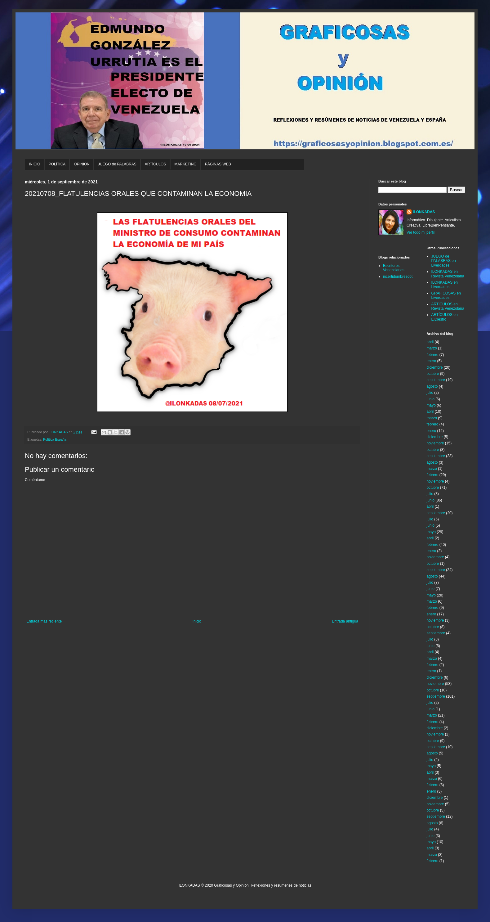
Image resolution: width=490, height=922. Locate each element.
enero (431, 361)
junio (430, 399)
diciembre (435, 367)
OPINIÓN (82, 164)
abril (430, 342)
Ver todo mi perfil (420, 232)
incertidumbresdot (397, 276)
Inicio (197, 621)
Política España (54, 439)
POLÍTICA (57, 164)
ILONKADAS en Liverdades (444, 284)
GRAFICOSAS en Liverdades (446, 295)
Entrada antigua (345, 621)
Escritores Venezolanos (393, 267)
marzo (432, 348)
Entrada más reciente (44, 621)
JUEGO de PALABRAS (117, 164)
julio (430, 392)
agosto (432, 386)
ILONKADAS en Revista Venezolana (447, 273)
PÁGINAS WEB (218, 164)
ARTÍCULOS (155, 164)
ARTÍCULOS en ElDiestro (444, 317)
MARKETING (185, 164)
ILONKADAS (424, 212)
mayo (431, 405)
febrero (433, 355)
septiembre (436, 380)
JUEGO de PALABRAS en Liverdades (443, 261)
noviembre (435, 443)
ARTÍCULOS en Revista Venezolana (447, 306)
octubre (433, 373)
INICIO (34, 164)
